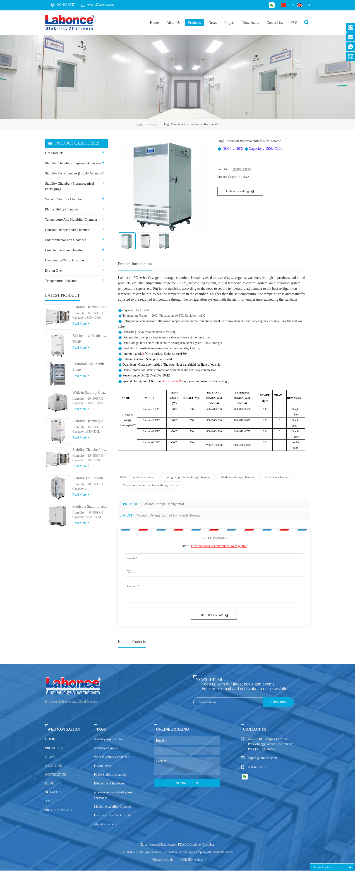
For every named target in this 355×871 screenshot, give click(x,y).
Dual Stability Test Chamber (113, 816)
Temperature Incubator (60, 281)
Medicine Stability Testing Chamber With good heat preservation (90, 509)
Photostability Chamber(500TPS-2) (90, 367)
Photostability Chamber (61, 210)
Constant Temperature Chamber (66, 230)
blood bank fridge (276, 477)
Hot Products (54, 153)
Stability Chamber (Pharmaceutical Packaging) (69, 186)
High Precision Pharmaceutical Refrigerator (219, 546)
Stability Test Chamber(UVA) (90, 481)
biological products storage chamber (188, 477)
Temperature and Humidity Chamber (70, 220)
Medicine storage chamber (238, 477)
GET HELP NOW (214, 615)
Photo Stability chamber (110, 775)
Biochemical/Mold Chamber (64, 261)
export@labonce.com (98, 5)
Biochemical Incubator (109, 784)
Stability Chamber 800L (90, 310)
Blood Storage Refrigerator (164, 504)
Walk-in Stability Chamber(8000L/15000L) (90, 395)
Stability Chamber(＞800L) (90, 452)
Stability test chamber (109, 739)
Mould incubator (105, 824)
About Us (173, 22)
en (303, 5)
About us (53, 766)
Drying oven (102, 766)
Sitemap (52, 792)
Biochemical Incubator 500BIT (90, 338)
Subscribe (278, 702)
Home (154, 22)
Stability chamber (106, 748)
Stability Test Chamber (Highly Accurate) (73, 174)
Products (194, 22)
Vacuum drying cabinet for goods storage (168, 515)
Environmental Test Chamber (65, 240)
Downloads (250, 22)
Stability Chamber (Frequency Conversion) (74, 163)
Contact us (55, 775)
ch (287, 5)
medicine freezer (143, 477)
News (213, 22)
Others (153, 125)
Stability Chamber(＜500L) (90, 424)
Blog (49, 784)
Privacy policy (58, 810)
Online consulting (240, 191)
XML (49, 801)
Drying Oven (54, 271)
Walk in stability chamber (111, 757)
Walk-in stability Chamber (63, 199)
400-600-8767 (62, 5)
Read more (80, 326)
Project (229, 22)
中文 (294, 22)
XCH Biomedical (192, 860)
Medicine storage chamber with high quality (151, 485)
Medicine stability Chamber (113, 807)
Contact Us (274, 22)
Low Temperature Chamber (63, 250)
